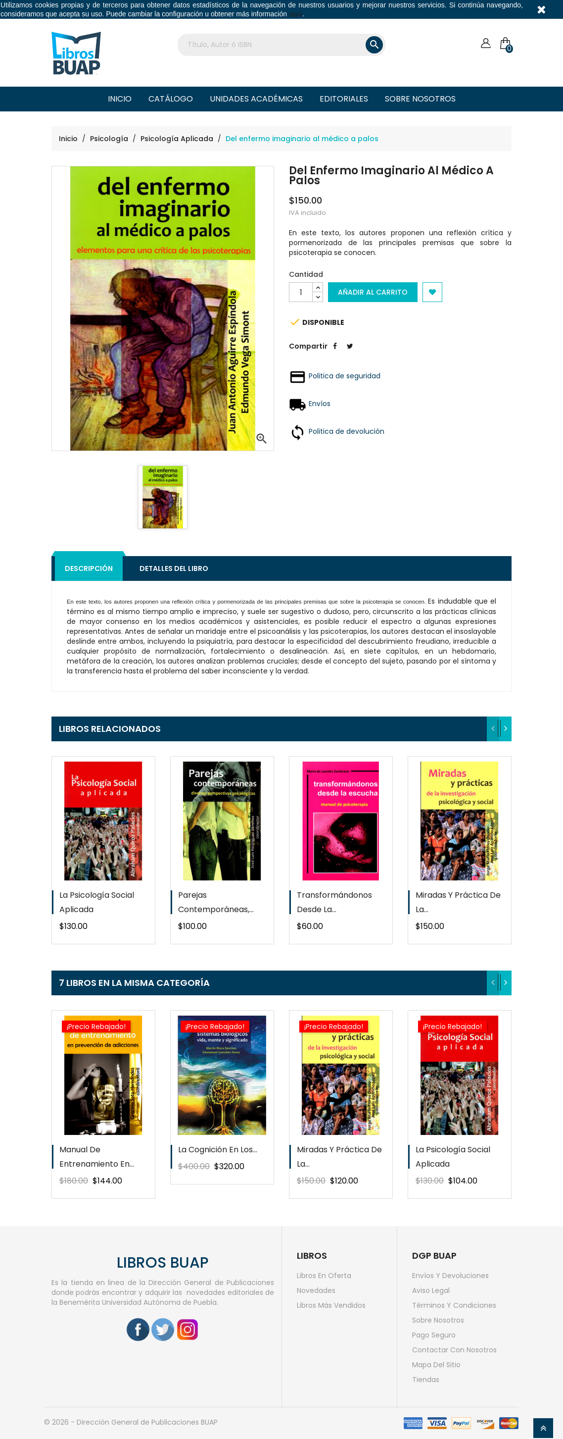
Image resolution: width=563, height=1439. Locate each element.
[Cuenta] (485, 43)
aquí (295, 14)
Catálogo (170, 98)
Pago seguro (434, 1335)
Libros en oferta (324, 1276)
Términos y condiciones (454, 1305)
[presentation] (493, 729)
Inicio (120, 98)
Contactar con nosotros (454, 1350)
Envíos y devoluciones (450, 1276)
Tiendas (425, 1380)
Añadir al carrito (373, 292)
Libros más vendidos (331, 1305)
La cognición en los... (217, 1149)
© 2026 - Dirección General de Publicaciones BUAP (131, 1422)
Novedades (316, 1290)
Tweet (349, 353)
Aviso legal (431, 1290)
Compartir (335, 353)
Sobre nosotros (420, 98)
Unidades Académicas (256, 98)
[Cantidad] (301, 292)
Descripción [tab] (89, 568)
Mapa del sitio (436, 1365)
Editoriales (344, 98)
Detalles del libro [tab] (174, 568)
